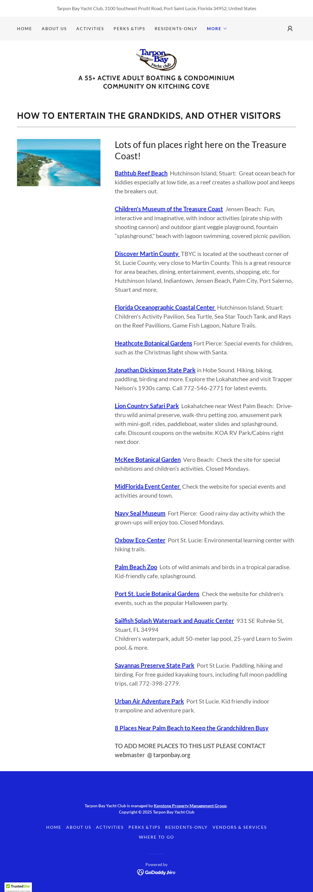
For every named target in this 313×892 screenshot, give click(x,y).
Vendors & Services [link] (240, 827)
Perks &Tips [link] (129, 28)
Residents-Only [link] (176, 28)
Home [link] (24, 28)
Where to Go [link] (156, 836)
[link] (156, 59)
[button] (217, 28)
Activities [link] (90, 28)
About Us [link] (54, 28)
